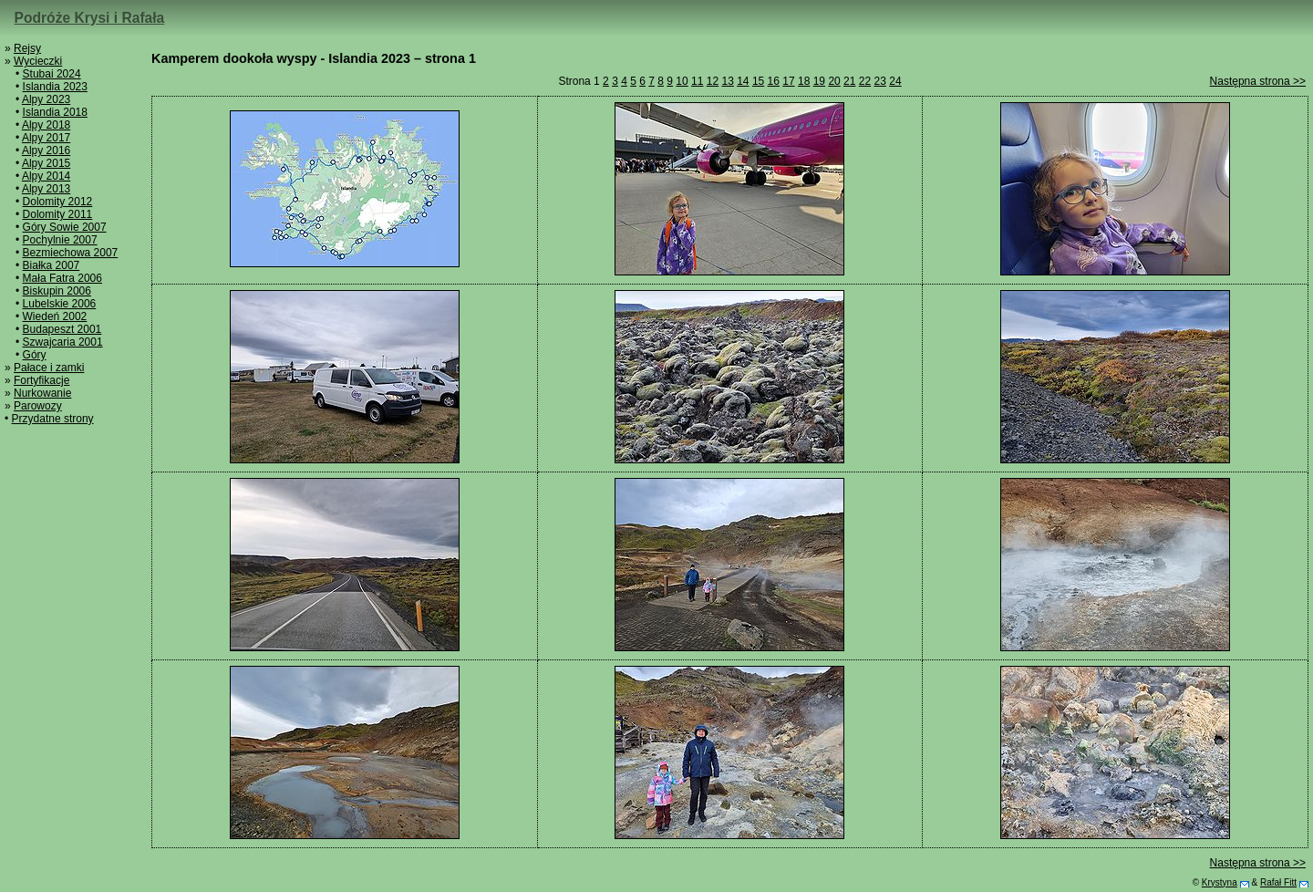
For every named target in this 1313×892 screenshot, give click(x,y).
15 (758, 81)
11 (697, 81)
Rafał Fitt (1278, 882)
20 (834, 81)
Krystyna (1219, 882)
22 (865, 81)
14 (743, 81)
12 (713, 81)
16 (774, 81)
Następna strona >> (1258, 81)
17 (788, 81)
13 (727, 81)
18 (804, 81)
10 (682, 81)
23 (880, 81)
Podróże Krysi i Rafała (90, 18)
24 (895, 81)
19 (819, 81)
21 (849, 81)
